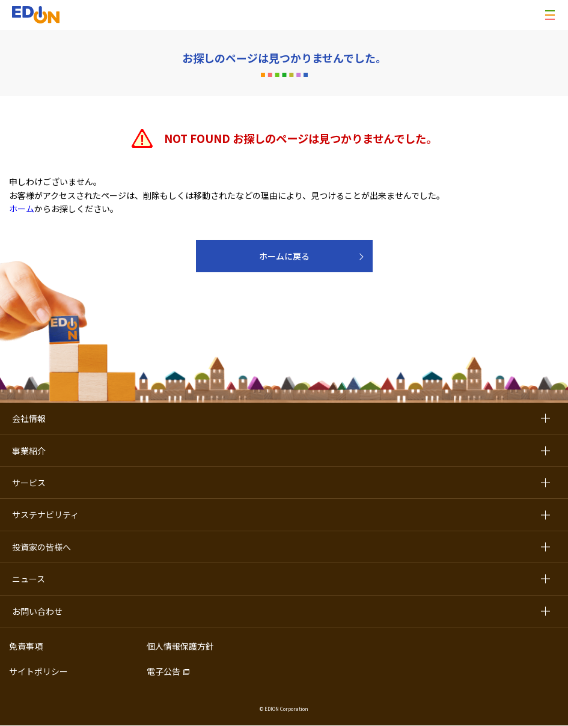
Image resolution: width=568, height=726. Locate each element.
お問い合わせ (37, 611)
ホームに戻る (284, 256)
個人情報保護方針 (180, 646)
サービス (29, 483)
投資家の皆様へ (41, 547)
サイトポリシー (38, 671)
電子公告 (163, 671)
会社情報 (29, 418)
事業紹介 (29, 451)
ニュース (28, 579)
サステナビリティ (45, 514)
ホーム (21, 209)
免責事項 (26, 646)
